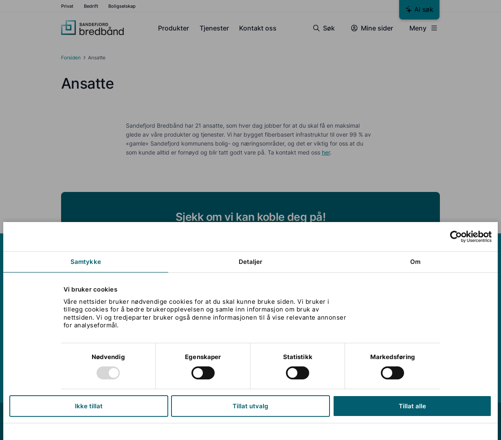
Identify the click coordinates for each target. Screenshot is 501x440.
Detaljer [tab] (251, 262)
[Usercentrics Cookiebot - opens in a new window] (456, 237)
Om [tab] (415, 262)
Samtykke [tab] (85, 262)
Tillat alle (412, 406)
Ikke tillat (89, 406)
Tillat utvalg (250, 406)
